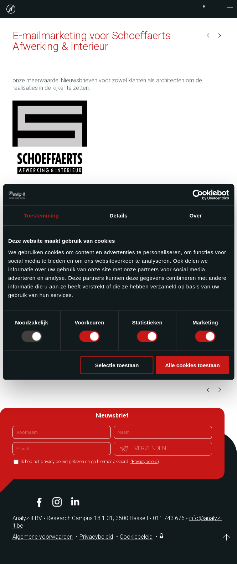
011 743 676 (171, 518)
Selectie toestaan (117, 365)
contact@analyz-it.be (215, 9)
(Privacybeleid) (144, 461)
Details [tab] (119, 215)
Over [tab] (196, 215)
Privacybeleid (96, 536)
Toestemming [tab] (41, 215)
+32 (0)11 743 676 (204, 6)
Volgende (219, 35)
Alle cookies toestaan (192, 365)
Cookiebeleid (136, 536)
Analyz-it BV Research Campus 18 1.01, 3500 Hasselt (80, 518)
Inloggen (162, 536)
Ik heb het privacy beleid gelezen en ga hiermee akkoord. (89, 461)
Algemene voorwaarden (42, 536)
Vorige (208, 35)
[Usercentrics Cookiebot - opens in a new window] (197, 195)
